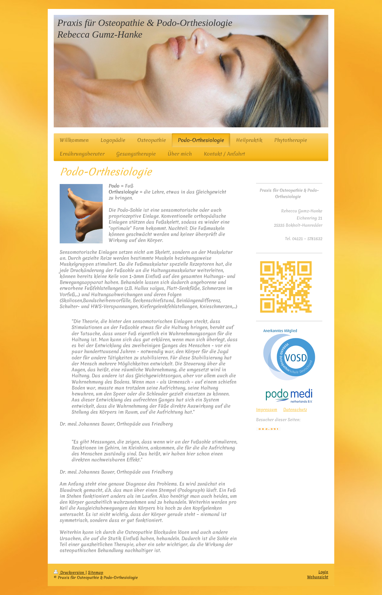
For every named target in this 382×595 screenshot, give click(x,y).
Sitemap (95, 572)
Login (323, 571)
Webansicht (317, 576)
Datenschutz (295, 409)
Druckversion (69, 572)
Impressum (266, 409)
